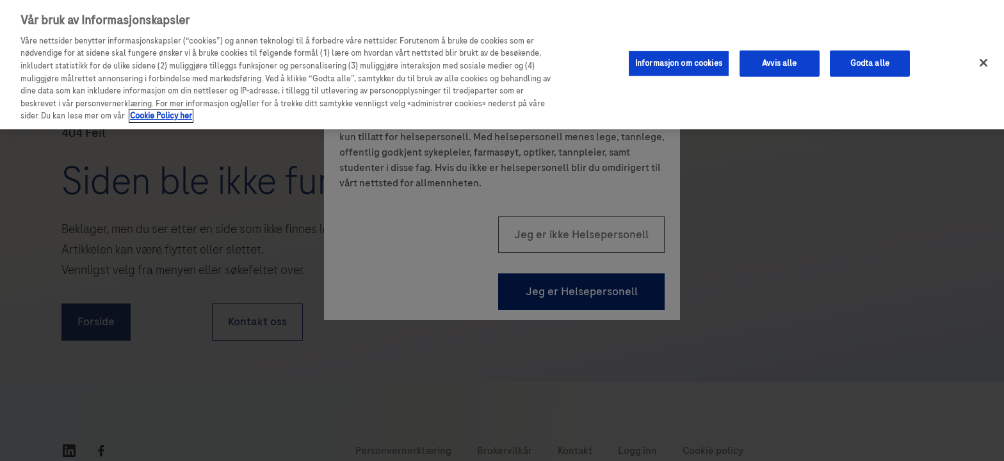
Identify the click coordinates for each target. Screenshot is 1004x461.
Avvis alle (779, 63)
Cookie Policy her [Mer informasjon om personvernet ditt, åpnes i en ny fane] (161, 116)
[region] (502, 64)
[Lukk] (983, 63)
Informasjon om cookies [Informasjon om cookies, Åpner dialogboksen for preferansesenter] (678, 63)
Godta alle (869, 63)
